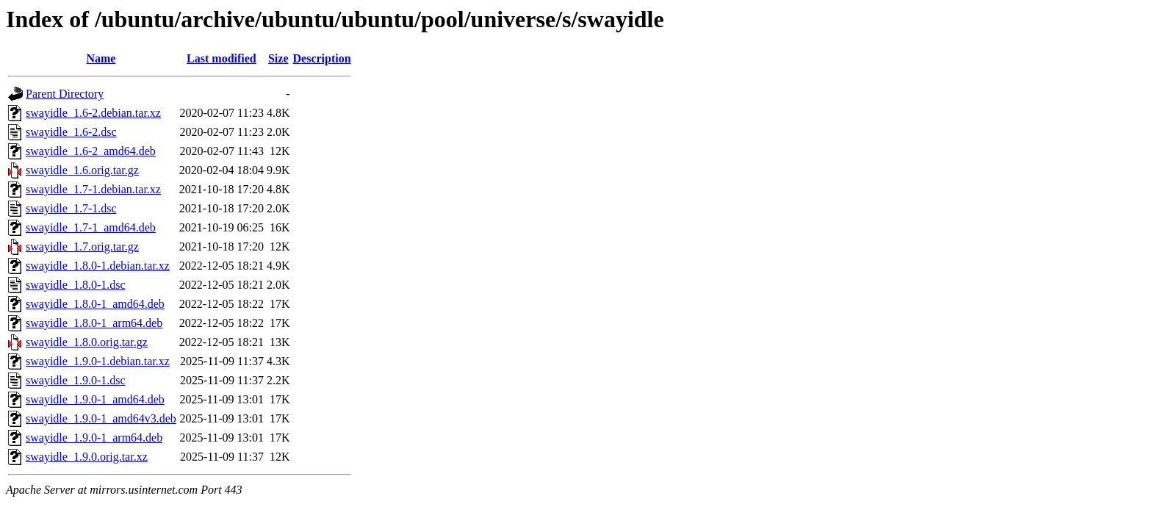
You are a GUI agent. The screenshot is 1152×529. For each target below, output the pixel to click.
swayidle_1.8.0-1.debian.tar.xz (98, 265)
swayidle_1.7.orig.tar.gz (82, 246)
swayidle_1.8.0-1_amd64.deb (95, 304)
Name (100, 58)
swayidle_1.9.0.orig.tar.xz (87, 456)
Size (278, 58)
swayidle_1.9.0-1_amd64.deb (95, 399)
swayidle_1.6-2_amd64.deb (91, 151)
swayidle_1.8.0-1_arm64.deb (94, 323)
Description (322, 58)
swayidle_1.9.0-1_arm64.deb (94, 437)
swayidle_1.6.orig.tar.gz (82, 170)
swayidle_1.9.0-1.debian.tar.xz (98, 361)
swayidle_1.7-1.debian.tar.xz (93, 189)
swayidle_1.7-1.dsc (71, 208)
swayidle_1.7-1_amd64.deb (91, 227)
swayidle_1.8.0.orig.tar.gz (87, 342)
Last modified (221, 58)
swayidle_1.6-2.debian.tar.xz (93, 113)
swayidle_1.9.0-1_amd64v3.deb (101, 418)
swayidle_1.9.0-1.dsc (76, 380)
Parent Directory (65, 93)
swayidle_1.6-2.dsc (71, 132)
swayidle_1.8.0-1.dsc (76, 284)
